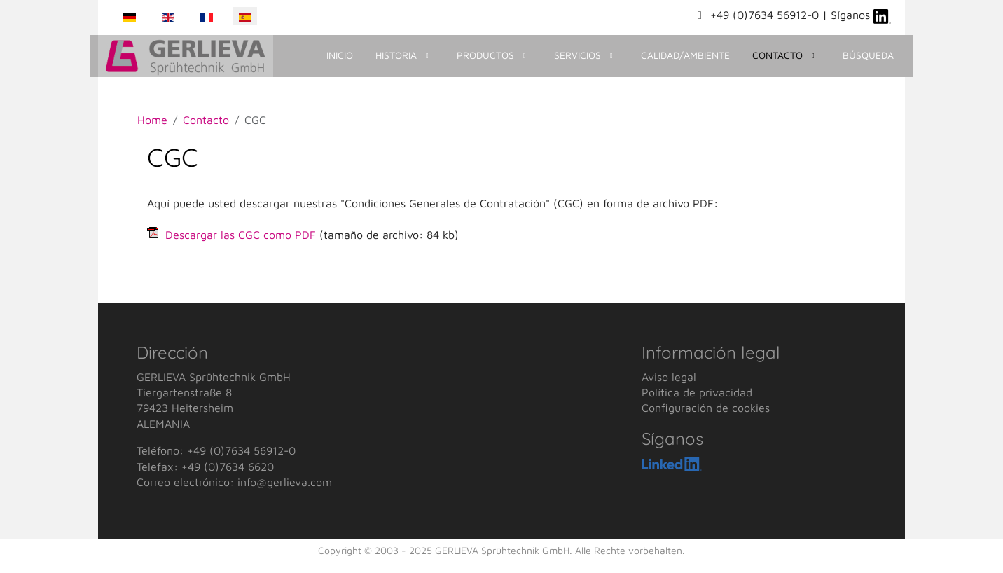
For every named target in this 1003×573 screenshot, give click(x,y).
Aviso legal (669, 377)
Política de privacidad (697, 392)
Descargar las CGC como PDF (240, 234)
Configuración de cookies (706, 407)
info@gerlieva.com (284, 482)
